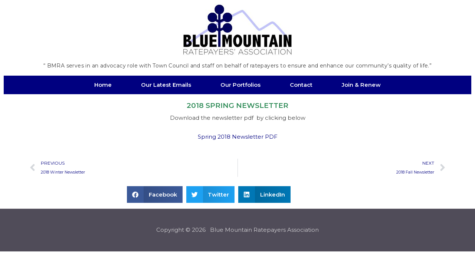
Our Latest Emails (166, 84)
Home (103, 84)
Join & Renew (361, 84)
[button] (155, 195)
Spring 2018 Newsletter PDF (238, 136)
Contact (301, 84)
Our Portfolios (240, 84)
